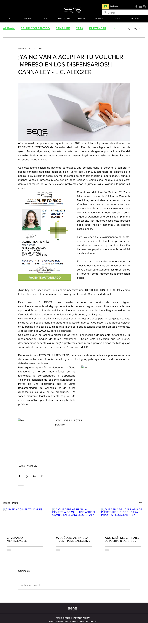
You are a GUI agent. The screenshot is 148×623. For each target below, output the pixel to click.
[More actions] (128, 48)
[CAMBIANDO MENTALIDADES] (25, 520)
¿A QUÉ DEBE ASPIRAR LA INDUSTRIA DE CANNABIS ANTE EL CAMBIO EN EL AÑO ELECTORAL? (74, 539)
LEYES (22, 466)
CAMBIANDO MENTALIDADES (17, 539)
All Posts (9, 28)
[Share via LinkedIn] (34, 476)
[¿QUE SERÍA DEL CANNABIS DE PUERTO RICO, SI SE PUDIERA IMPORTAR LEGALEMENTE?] (123, 520)
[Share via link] (41, 476)
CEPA (79, 28)
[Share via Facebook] (19, 476)
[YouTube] (140, 7)
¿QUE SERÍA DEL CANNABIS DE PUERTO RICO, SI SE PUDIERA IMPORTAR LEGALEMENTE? (122, 539)
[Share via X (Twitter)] (27, 476)
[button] (28, 19)
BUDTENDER (97, 28)
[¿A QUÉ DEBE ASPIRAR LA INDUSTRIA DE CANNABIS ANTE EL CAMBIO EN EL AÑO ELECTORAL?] (74, 520)
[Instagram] (144, 7)
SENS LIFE (63, 28)
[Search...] (125, 13)
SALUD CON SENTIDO (35, 28)
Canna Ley (32, 466)
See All (141, 502)
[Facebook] (136, 7)
